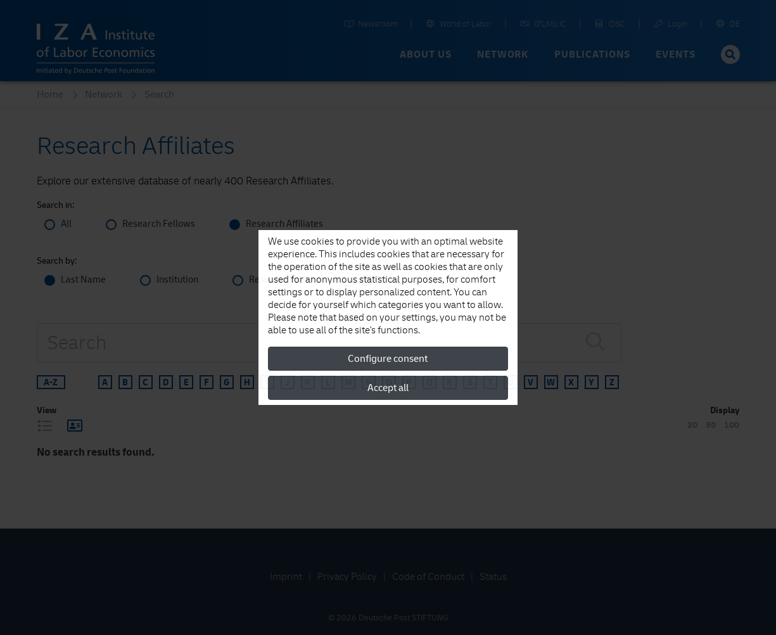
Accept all (388, 388)
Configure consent (388, 358)
